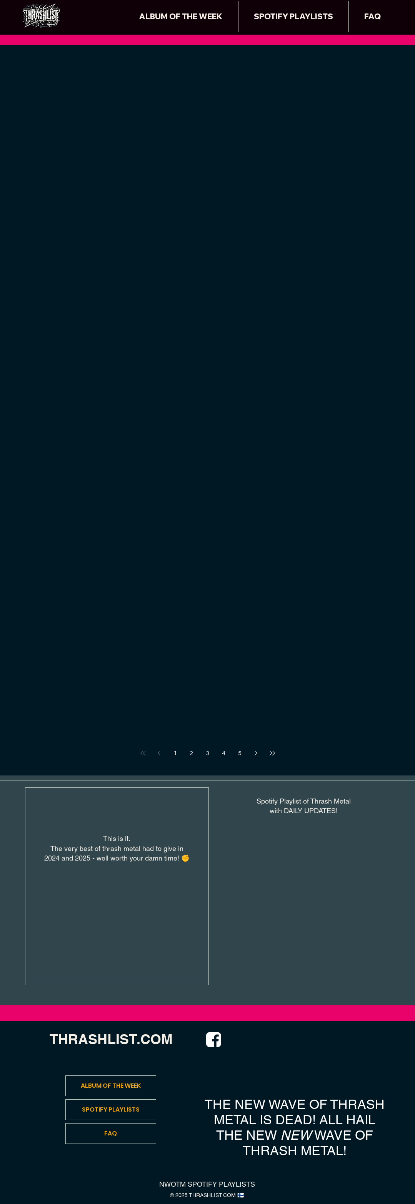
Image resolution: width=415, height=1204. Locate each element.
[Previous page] (159, 753)
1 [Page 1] (175, 753)
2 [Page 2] (191, 753)
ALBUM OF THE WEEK (111, 1085)
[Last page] (272, 753)
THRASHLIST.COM (111, 1039)
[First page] (143, 753)
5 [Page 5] (240, 753)
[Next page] (256, 753)
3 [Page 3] (207, 753)
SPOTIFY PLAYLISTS (111, 1109)
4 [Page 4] (223, 753)
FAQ (110, 1133)
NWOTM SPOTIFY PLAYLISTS (207, 1184)
